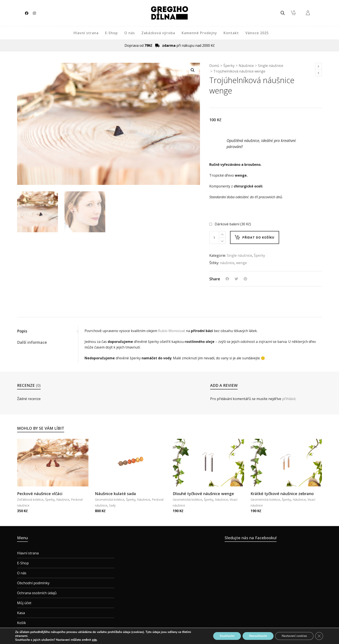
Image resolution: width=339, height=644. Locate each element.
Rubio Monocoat (171, 330)
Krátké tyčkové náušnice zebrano (282, 493)
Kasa (21, 612)
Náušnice (246, 65)
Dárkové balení (230, 224)
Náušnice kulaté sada (115, 493)
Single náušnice (270, 65)
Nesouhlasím (258, 636)
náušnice (227, 262)
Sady (112, 505)
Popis (22, 331)
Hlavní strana (28, 553)
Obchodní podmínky (33, 583)
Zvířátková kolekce (30, 499)
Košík (21, 622)
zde (94, 640)
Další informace (32, 342)
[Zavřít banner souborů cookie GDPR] (319, 636)
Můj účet (24, 602)
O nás (21, 573)
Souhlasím (227, 636)
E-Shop (23, 563)
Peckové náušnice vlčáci (39, 493)
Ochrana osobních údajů (37, 593)
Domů (214, 65)
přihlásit (289, 398)
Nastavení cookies (294, 636)
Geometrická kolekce (109, 499)
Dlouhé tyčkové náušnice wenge (203, 493)
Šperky (229, 65)
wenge (241, 262)
